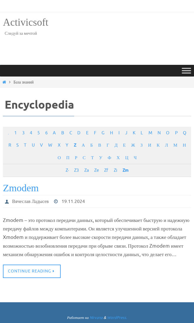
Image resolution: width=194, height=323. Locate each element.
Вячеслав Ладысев (30, 201)
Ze (96, 170)
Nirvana (96, 317)
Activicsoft (25, 22)
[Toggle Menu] (186, 70)
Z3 (76, 170)
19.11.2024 (73, 201)
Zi (115, 170)
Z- (67, 170)
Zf (106, 170)
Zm (125, 170)
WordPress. (117, 317)
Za (86, 170)
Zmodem (21, 188)
